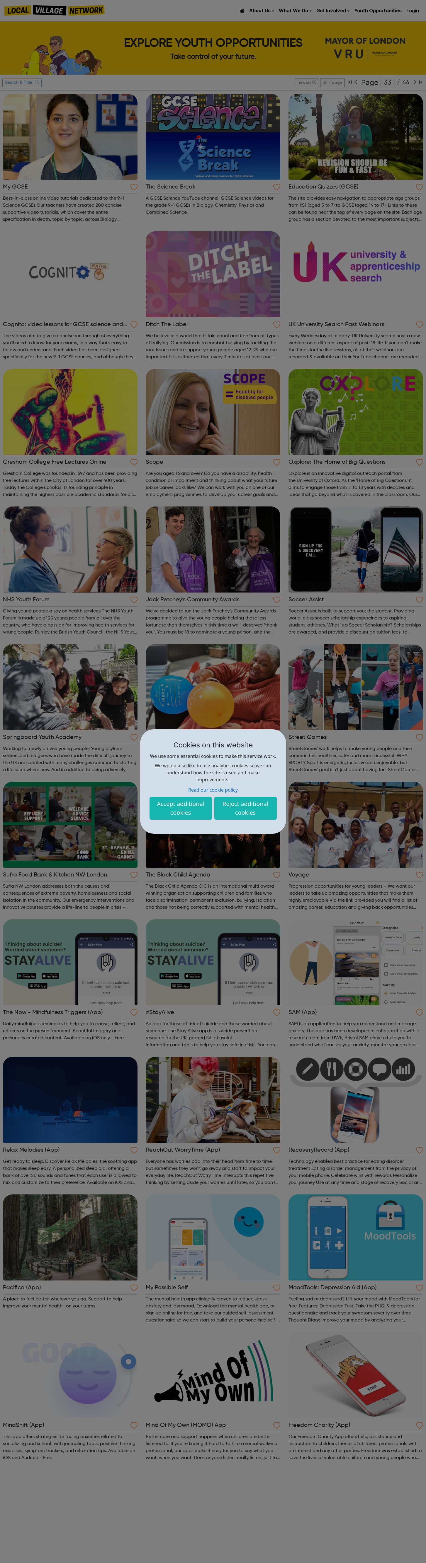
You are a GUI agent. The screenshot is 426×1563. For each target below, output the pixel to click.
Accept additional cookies (180, 808)
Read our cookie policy (213, 790)
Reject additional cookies (245, 808)
